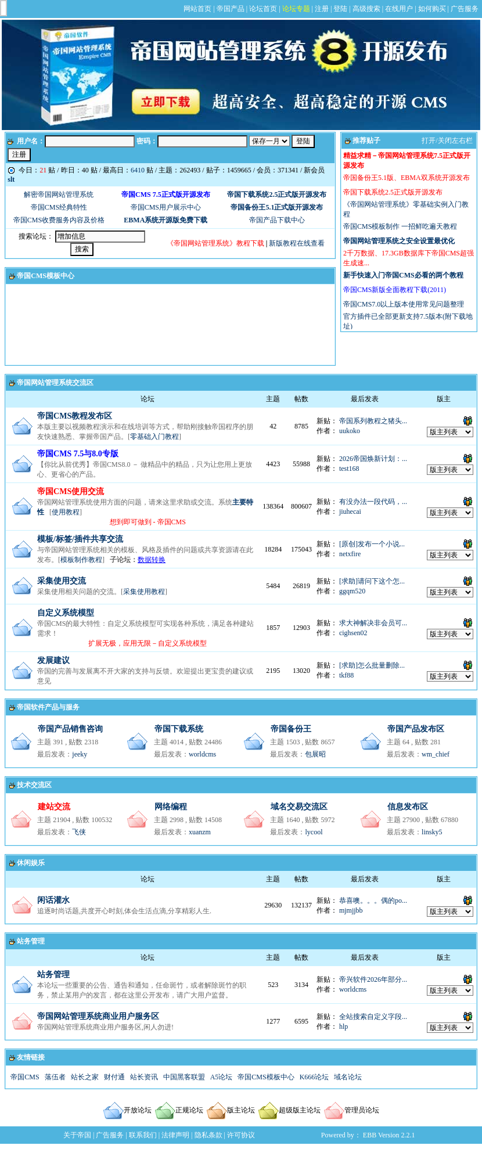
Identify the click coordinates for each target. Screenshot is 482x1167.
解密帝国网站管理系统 (58, 194)
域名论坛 (348, 1077)
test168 (349, 468)
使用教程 (66, 512)
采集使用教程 (144, 592)
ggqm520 (352, 591)
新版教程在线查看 (297, 243)
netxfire (350, 554)
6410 (138, 170)
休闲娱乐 (31, 863)
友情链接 (31, 1057)
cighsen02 (353, 633)
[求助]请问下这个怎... (372, 581)
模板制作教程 (81, 560)
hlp (343, 1026)
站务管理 (31, 941)
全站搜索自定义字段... (373, 1017)
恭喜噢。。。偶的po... (373, 900)
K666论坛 (314, 1077)
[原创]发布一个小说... (372, 544)
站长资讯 (144, 1077)
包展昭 (315, 754)
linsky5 (432, 832)
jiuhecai (350, 511)
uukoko (349, 431)
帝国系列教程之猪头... (373, 421)
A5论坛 (221, 1077)
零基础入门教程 (154, 437)
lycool (313, 832)
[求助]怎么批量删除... (372, 665)
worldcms (202, 754)
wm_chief (435, 754)
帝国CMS (24, 1077)
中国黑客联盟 (184, 1077)
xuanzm (200, 832)
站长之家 (85, 1077)
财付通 (114, 1077)
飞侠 (79, 832)
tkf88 (346, 675)
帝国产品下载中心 (277, 220)
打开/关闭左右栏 (447, 140)
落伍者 (55, 1077)
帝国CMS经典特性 (59, 207)
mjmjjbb (351, 910)
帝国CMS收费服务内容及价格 (59, 220)
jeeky (79, 754)
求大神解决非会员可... (373, 623)
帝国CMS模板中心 (45, 276)
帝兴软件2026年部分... (373, 979)
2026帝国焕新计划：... (373, 459)
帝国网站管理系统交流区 (55, 383)
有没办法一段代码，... (373, 502)
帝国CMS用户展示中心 (166, 207)
